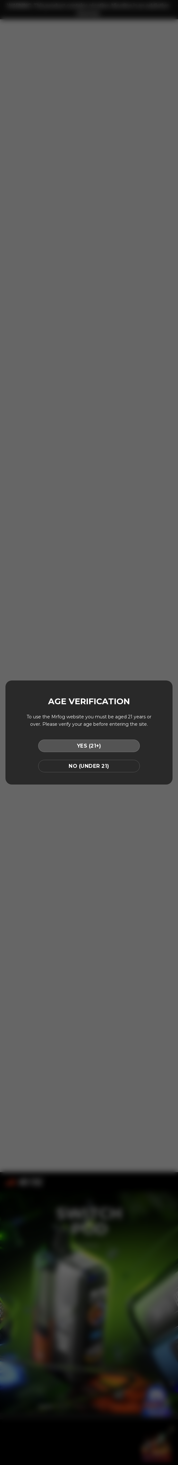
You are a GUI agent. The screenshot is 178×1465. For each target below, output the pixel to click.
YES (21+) (89, 746)
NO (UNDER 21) (89, 766)
